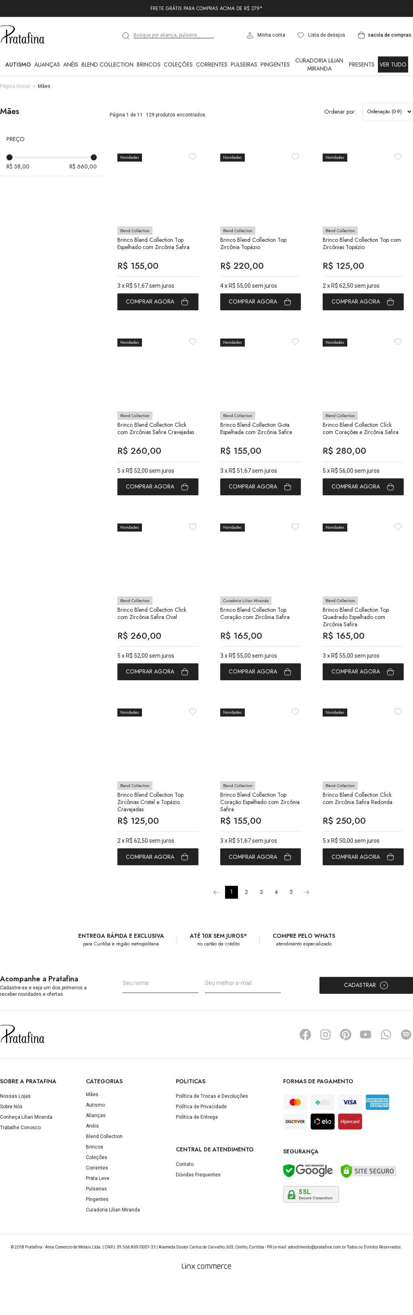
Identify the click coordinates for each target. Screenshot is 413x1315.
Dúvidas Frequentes (198, 1208)
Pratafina (22, 35)
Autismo (18, 64)
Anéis (70, 64)
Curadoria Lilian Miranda (319, 64)
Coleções (178, 64)
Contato (185, 1197)
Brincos (149, 64)
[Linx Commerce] (206, 1299)
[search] (126, 35)
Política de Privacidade (201, 1140)
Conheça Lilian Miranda (26, 1150)
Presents (362, 64)
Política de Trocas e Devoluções (212, 1129)
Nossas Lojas (15, 1129)
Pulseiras (244, 64)
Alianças (47, 64)
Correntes (211, 64)
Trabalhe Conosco (20, 1160)
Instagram (325, 1067)
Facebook (305, 1067)
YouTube (366, 1067)
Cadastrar (366, 1018)
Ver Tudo (393, 64)
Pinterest (346, 1067)
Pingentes (275, 64)
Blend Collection (107, 64)
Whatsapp (386, 1067)
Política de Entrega (197, 1150)
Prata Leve (97, 1211)
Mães (92, 1127)
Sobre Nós (11, 1140)
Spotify (406, 1067)
